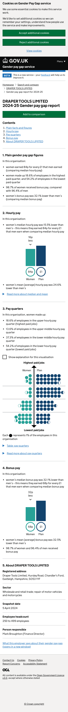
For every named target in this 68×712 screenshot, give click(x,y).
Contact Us (8, 660)
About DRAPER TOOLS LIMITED (24, 141)
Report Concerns (11, 663)
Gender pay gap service (19, 66)
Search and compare (28, 84)
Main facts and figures (19, 127)
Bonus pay (12, 138)
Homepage (8, 84)
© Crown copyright (34, 703)
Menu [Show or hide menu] (60, 61)
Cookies (21, 660)
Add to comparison (41, 114)
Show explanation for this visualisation (31, 357)
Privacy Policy (35, 660)
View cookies (34, 50)
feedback (45, 74)
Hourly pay (12, 131)
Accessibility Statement (35, 663)
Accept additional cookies (34, 33)
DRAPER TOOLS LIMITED (19, 88)
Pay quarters (13, 134)
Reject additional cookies (34, 42)
